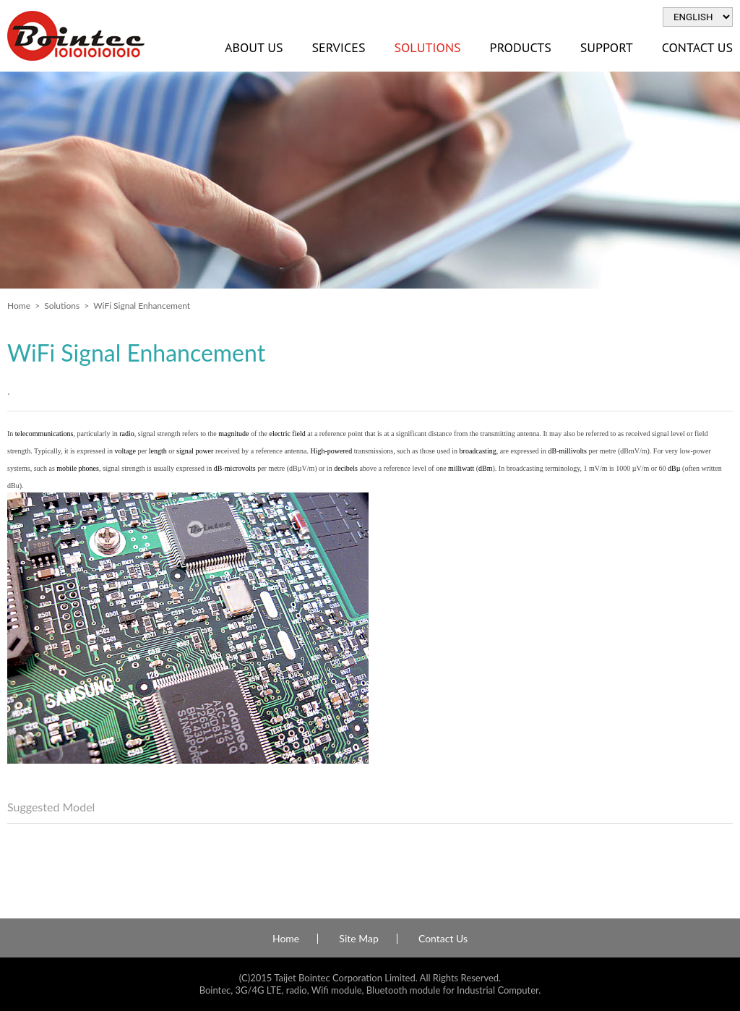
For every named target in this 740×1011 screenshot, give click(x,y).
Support (606, 47)
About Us (254, 47)
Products (520, 47)
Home (18, 305)
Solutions (427, 47)
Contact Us (443, 939)
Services (338, 47)
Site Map (358, 939)
